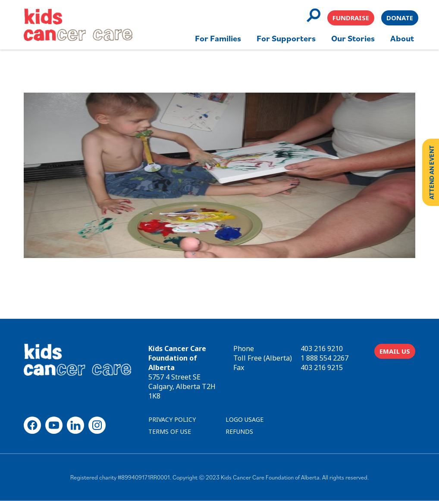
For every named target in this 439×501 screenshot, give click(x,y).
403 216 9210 (322, 348)
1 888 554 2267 (324, 358)
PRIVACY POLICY (172, 419)
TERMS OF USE (169, 431)
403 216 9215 (322, 367)
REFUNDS (239, 431)
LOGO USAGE (244, 419)
